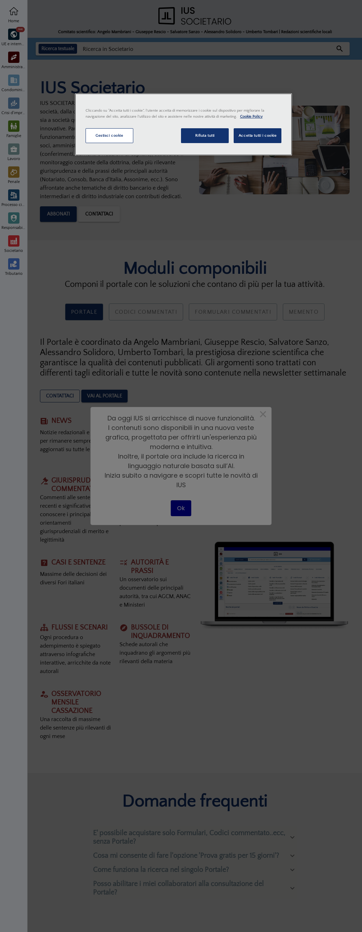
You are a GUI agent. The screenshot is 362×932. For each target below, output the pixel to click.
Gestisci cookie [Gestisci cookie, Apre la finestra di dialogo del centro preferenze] (109, 135)
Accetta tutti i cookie (258, 135)
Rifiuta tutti (205, 135)
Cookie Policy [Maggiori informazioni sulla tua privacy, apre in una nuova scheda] (251, 116)
